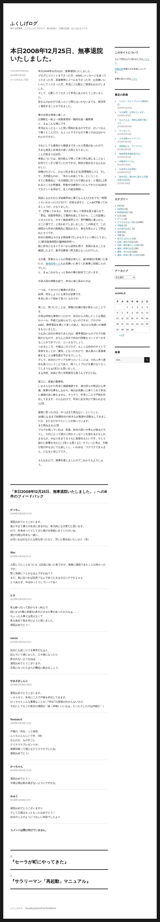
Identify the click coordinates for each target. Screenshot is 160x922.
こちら (134, 78)
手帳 (119, 235)
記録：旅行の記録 (125, 241)
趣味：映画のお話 (125, 248)
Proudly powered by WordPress (40, 908)
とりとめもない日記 (19, 79)
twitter (120, 209)
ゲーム (120, 219)
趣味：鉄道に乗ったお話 (128, 255)
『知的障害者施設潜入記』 (129, 153)
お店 (119, 215)
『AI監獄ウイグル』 (126, 161)
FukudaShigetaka (19, 70)
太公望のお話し (124, 228)
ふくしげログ (24, 23)
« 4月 (121, 335)
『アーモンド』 (124, 130)
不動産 (120, 225)
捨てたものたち (124, 238)
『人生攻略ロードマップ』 (129, 138)
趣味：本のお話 (124, 251)
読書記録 (119, 69)
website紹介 (123, 212)
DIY (119, 205)
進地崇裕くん (53, 263)
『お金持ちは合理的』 (127, 169)
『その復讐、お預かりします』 (131, 112)
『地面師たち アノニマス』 (130, 146)
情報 (119, 232)
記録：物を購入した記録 (128, 245)
